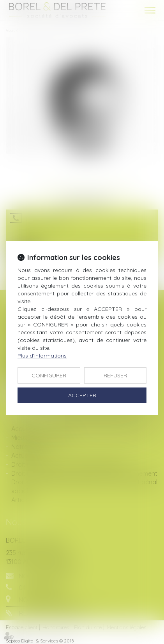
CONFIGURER (49, 375)
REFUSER (115, 375)
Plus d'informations (42, 355)
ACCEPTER (82, 395)
